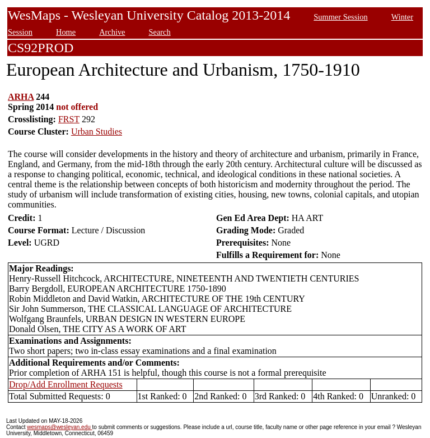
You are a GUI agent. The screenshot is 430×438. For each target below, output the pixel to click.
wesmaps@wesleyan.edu (59, 427)
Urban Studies (96, 131)
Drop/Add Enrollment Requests (66, 384)
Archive (112, 31)
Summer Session (340, 16)
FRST (69, 119)
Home (66, 31)
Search (160, 31)
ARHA (21, 97)
